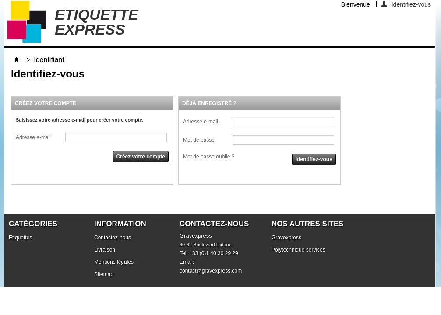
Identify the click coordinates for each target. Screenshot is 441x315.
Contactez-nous (112, 237)
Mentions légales (114, 262)
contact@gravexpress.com (211, 271)
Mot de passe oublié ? (208, 157)
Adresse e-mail (33, 137)
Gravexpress (286, 237)
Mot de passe (199, 140)
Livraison (104, 250)
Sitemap (103, 274)
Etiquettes (20, 237)
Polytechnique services (298, 250)
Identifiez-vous (411, 4)
